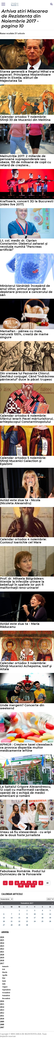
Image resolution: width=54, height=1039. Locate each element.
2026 (2, 937)
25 (42, 921)
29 (19, 925)
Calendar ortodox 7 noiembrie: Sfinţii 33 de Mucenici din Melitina (25, 118)
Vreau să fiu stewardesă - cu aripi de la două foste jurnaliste (25, 834)
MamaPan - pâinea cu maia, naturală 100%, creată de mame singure (24, 334)
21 (11, 921)
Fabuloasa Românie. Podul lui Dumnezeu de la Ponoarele (22, 873)
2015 (2, 1004)
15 (19, 918)
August (4, 987)
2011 (2, 1016)
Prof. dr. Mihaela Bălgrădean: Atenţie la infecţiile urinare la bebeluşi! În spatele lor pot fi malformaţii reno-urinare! (22, 583)
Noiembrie (6, 995)
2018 (2, 960)
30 (27, 925)
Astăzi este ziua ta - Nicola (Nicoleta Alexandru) (20, 502)
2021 (2, 952)
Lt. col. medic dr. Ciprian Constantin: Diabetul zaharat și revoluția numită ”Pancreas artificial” (23, 245)
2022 (2, 949)
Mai (3, 978)
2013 (2, 1010)
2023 (2, 946)
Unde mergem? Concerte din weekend (22, 707)
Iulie (3, 984)
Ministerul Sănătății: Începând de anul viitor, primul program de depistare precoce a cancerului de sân (26, 290)
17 (35, 918)
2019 (2, 958)
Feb (3, 969)
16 (27, 918)
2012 (2, 1013)
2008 (2, 1024)
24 (35, 921)
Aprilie (4, 975)
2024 (2, 943)
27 (4, 925)
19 (50, 918)
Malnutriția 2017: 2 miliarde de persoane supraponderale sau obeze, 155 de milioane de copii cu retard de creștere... (25, 161)
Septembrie (6, 990)
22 (19, 921)
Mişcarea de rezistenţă (27, 4)
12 (50, 914)
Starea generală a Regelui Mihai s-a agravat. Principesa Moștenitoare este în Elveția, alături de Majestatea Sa (27, 76)
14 (11, 918)
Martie (4, 972)
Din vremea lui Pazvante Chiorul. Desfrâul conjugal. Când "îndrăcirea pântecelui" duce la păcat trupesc (27, 376)
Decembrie (6, 998)
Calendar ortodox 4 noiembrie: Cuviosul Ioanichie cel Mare (23, 541)
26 (50, 921)
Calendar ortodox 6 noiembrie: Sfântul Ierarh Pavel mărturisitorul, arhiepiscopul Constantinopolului (26, 418)
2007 (2, 1027)
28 (11, 925)
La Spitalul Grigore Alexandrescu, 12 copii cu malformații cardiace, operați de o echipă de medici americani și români (25, 791)
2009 (2, 1022)
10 (47, 883)
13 (4, 918)
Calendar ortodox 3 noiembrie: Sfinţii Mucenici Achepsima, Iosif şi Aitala (26, 666)
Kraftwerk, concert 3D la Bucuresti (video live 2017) (26, 203)
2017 (2, 963)
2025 (2, 940)
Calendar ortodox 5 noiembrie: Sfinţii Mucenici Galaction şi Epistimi (23, 461)
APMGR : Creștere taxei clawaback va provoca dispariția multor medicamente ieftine (26, 747)
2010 (2, 1019)
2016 (2, 1001)
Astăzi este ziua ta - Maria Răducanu (19, 625)
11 (21, 885)
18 (42, 918)
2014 (2, 1007)
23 (27, 921)
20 (4, 921)
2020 (2, 955)
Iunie (4, 981)
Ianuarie (5, 966)
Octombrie (6, 993)
